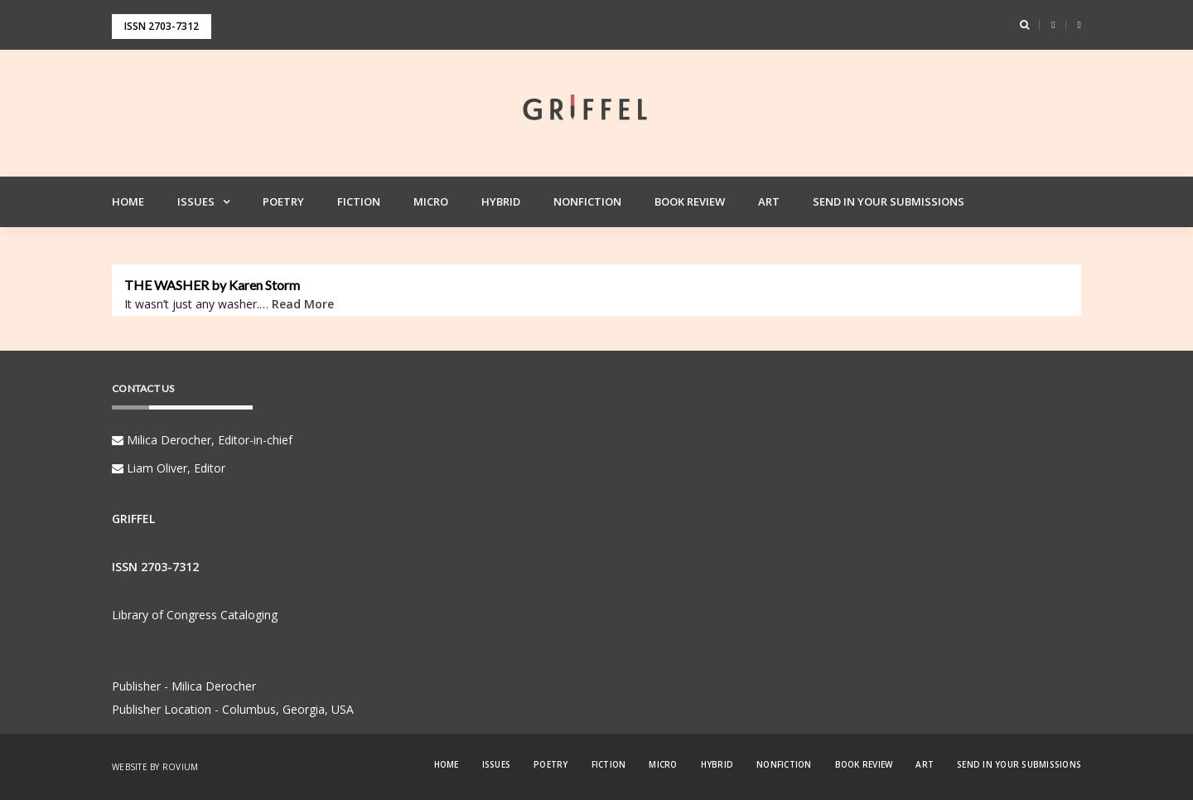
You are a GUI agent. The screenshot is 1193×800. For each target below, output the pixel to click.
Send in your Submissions (888, 201)
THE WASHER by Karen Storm (212, 285)
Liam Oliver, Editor (168, 468)
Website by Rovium (155, 767)
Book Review (689, 201)
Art (769, 201)
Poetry (283, 201)
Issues (196, 201)
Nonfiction (587, 201)
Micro (430, 201)
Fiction (358, 201)
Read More (303, 304)
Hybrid (500, 201)
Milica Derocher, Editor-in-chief (202, 440)
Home (128, 201)
